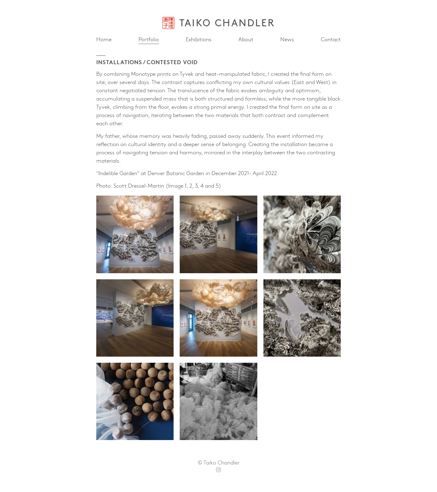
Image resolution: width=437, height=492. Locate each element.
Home (104, 39)
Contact (331, 39)
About (245, 39)
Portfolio (148, 39)
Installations (119, 62)
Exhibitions (198, 39)
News (287, 39)
